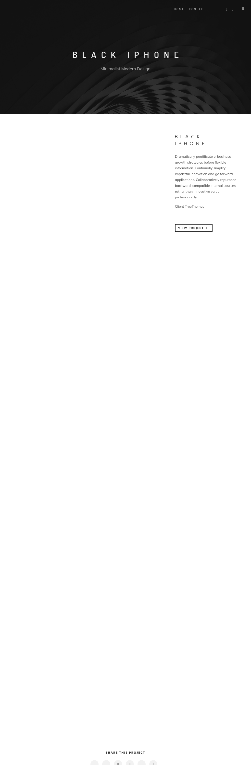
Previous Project (32, 706)
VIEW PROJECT (193, 228)
